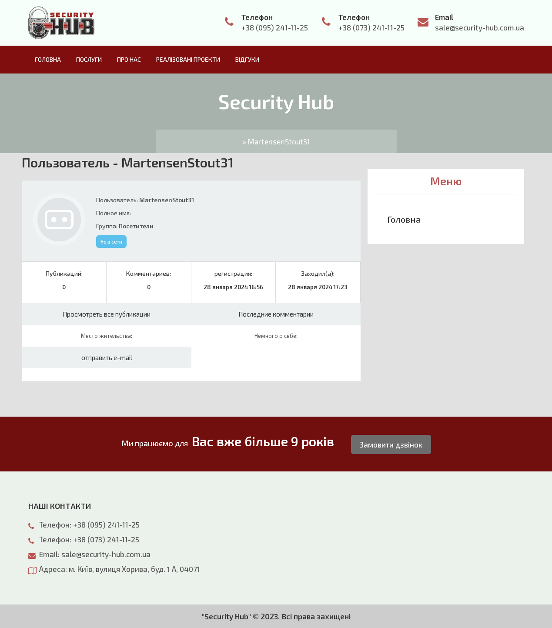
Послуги (89, 59)
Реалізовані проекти (188, 59)
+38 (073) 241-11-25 (371, 27)
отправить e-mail (106, 357)
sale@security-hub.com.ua (479, 27)
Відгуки (247, 59)
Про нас (129, 59)
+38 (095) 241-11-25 (274, 27)
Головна (48, 59)
